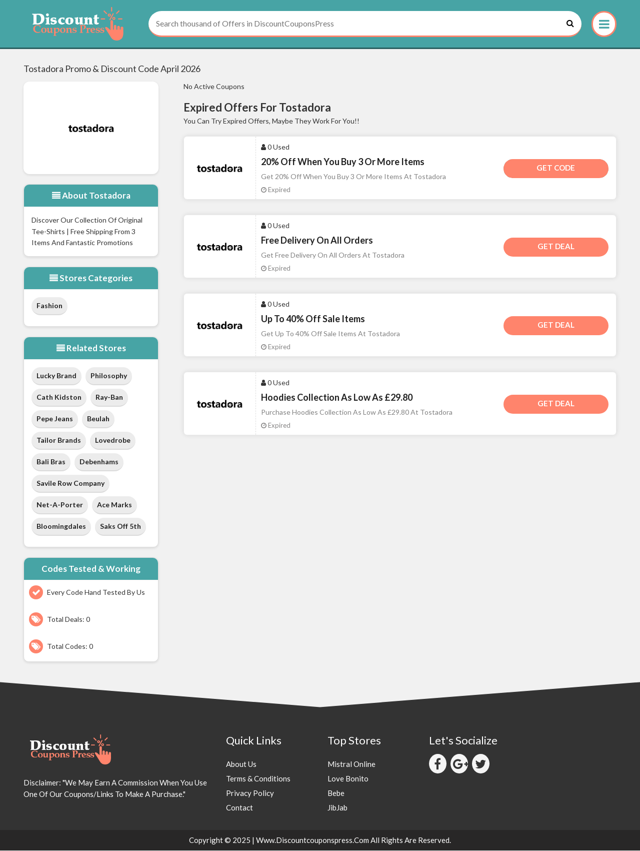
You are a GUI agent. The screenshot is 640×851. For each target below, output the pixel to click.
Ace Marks (114, 505)
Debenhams (99, 462)
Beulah (98, 419)
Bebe (336, 793)
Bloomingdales (61, 527)
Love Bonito (348, 778)
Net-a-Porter (59, 505)
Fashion (49, 306)
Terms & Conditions (258, 778)
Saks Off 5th (120, 527)
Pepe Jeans (54, 419)
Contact (239, 807)
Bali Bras (51, 462)
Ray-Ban (109, 398)
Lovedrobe (112, 441)
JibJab (338, 807)
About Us (241, 764)
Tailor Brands (58, 441)
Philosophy (108, 376)
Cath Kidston (59, 398)
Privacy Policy (250, 793)
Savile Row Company (70, 484)
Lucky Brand (56, 376)
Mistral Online (352, 764)
